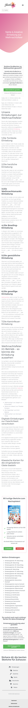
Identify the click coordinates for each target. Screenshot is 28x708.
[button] (23, 5)
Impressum (14, 700)
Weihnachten (5, 297)
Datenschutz (14, 703)
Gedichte (20, 388)
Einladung (17, 129)
